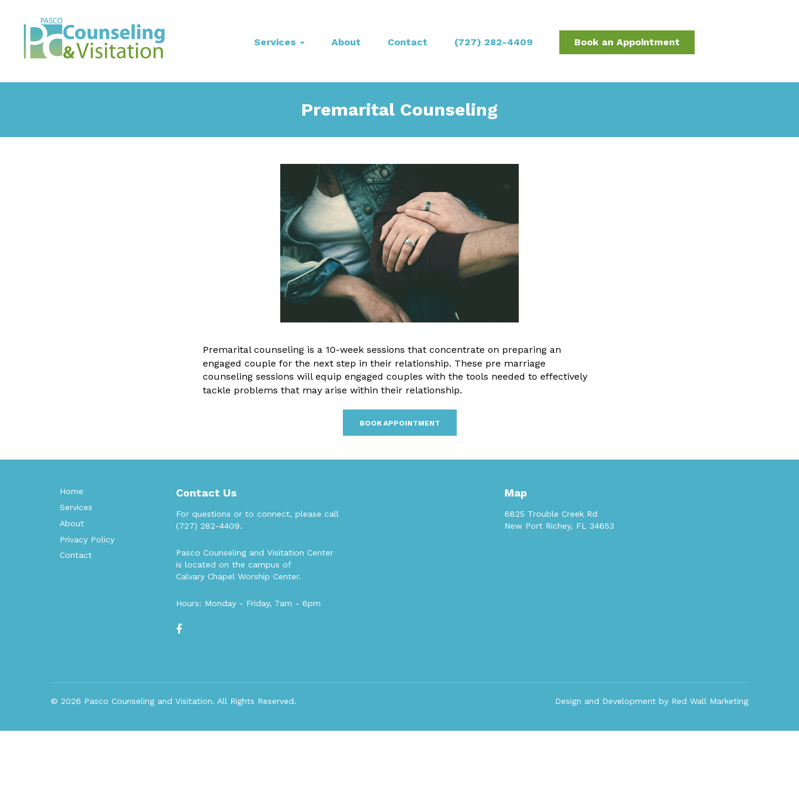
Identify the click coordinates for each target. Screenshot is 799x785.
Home (71, 491)
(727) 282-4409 (493, 42)
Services (279, 42)
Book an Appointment (627, 42)
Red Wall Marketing (709, 701)
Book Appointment (400, 423)
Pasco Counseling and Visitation (148, 701)
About (346, 42)
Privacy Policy (87, 539)
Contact (408, 42)
